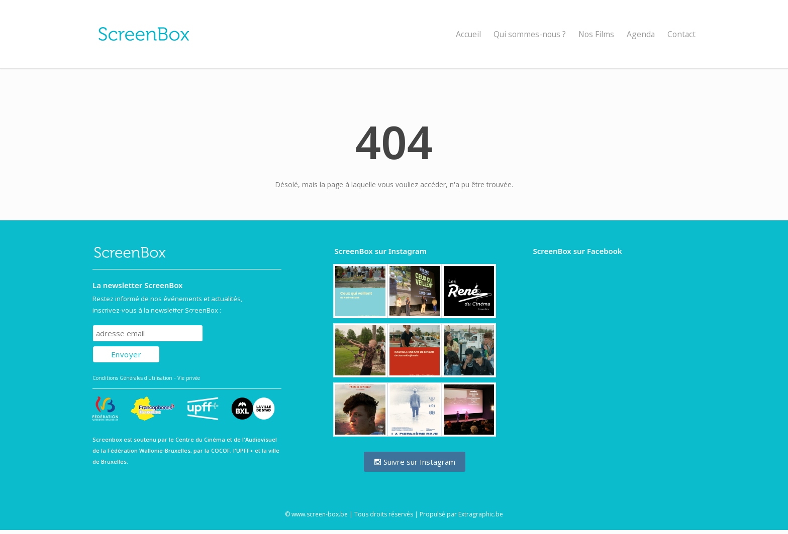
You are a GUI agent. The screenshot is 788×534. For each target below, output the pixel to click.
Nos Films (596, 34)
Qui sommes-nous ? (530, 34)
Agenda (641, 34)
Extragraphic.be (480, 514)
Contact (681, 34)
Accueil (468, 34)
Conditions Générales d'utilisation (132, 377)
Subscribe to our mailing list (147, 315)
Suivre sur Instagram (414, 462)
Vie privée (188, 377)
